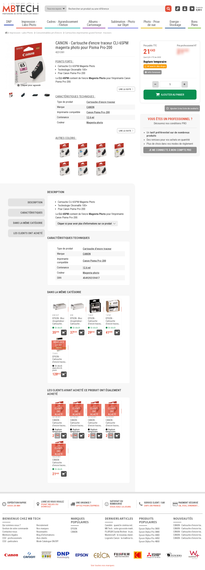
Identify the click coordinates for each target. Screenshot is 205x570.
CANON (90, 107)
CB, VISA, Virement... (188, 505)
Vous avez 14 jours (120, 507)
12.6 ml (90, 117)
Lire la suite (126, 89)
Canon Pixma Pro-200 (98, 112)
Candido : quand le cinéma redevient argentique (119, 525)
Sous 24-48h (13, 505)
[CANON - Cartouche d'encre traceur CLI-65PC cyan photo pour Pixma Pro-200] (113, 408)
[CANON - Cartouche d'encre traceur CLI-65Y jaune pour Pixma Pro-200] (59, 408)
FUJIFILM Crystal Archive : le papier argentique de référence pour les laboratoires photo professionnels (119, 531)
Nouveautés (42, 531)
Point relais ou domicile (49, 505)
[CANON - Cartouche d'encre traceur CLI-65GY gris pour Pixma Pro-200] (77, 408)
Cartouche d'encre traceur (100, 102)
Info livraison (152, 72)
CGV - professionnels (12, 538)
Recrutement (42, 525)
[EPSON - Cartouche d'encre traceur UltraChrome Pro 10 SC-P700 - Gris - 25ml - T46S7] (95, 306)
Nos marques (43, 528)
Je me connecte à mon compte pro (170, 150)
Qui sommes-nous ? (11, 525)
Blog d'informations (45, 535)
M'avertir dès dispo (155, 66)
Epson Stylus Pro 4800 (149, 541)
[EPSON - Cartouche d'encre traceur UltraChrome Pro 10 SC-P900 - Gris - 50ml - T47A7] (113, 306)
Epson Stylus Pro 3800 (149, 528)
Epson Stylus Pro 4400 (149, 535)
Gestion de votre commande (15, 528)
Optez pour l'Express (87, 505)
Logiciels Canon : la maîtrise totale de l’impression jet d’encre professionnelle (119, 538)
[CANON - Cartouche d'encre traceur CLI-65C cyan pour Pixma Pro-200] (95, 408)
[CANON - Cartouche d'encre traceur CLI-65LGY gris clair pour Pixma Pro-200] (59, 447)
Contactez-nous (9, 531)
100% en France (152, 505)
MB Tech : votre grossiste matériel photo (119, 528)
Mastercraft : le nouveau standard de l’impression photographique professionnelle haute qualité (119, 535)
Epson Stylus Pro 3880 (149, 532)
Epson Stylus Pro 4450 (149, 538)
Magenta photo (94, 122)
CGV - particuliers (10, 541)
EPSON (74, 528)
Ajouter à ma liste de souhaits (184, 108)
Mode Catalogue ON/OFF (47, 541)
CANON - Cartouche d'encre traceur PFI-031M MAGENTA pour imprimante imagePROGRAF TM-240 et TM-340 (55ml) (188, 525)
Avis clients (42, 538)
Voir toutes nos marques (102, 565)
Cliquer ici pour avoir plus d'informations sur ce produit (84, 223)
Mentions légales (10, 535)
